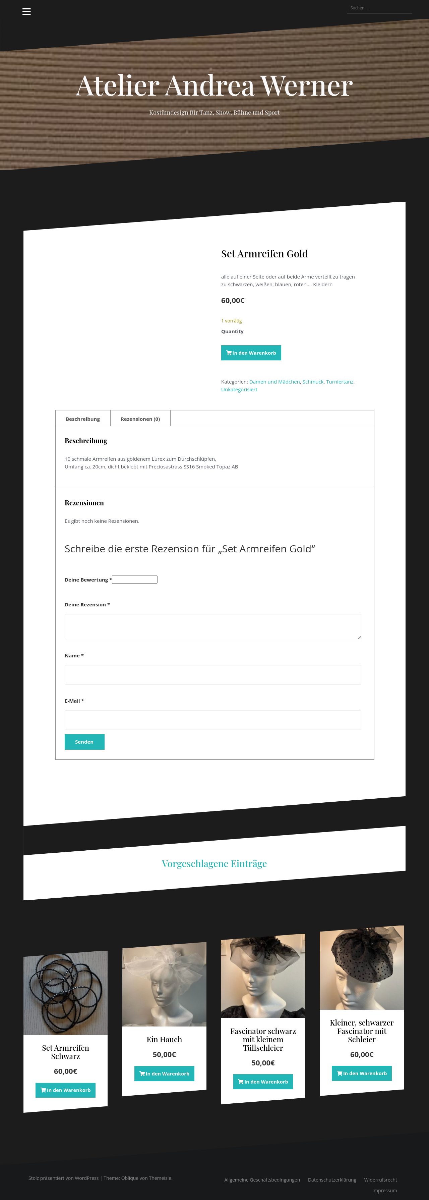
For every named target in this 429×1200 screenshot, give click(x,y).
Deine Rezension (87, 598)
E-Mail (74, 694)
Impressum (384, 1184)
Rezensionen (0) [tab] (140, 412)
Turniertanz (339, 382)
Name (74, 649)
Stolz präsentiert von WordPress (63, 1172)
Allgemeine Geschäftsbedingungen (262, 1174)
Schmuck (313, 382)
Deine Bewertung (88, 573)
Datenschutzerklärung (332, 1174)
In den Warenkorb (255, 352)
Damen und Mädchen (274, 382)
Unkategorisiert (239, 389)
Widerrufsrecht (380, 1174)
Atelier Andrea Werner (214, 84)
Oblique (130, 1172)
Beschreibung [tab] (83, 412)
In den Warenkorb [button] (68, 1084)
